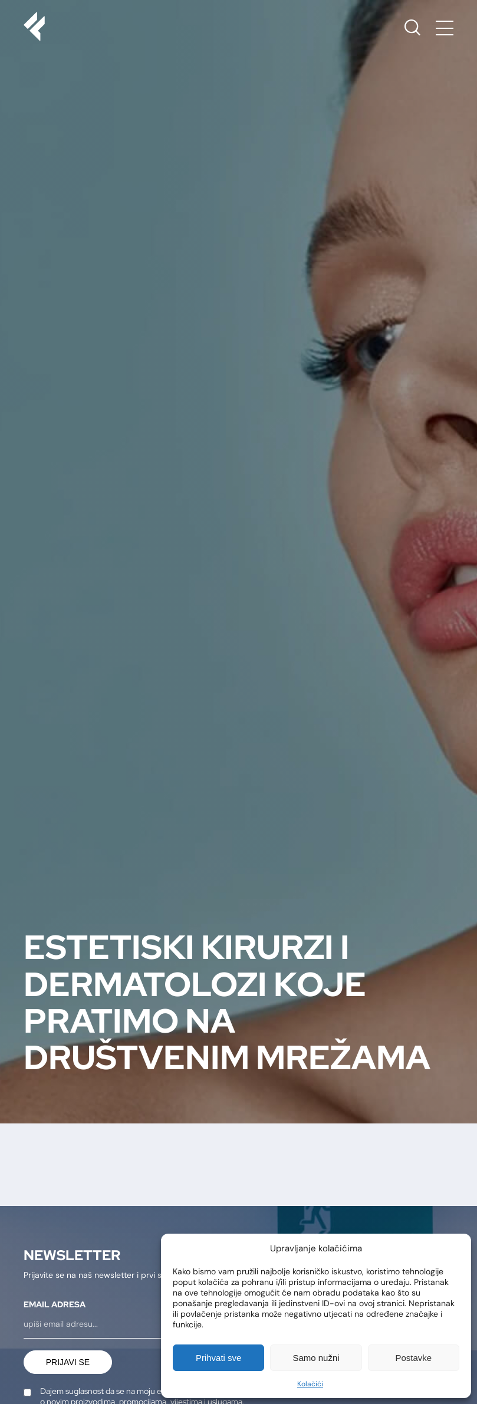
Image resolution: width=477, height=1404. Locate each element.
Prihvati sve (219, 1358)
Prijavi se (68, 1362)
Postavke (413, 1358)
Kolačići (310, 1384)
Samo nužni (315, 1358)
